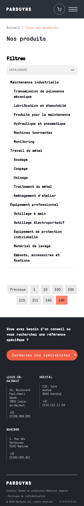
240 (48, 300)
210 (22, 300)
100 (58, 289)
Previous (18, 289)
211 (35, 300)
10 (45, 289)
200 (71, 289)
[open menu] (73, 9)
